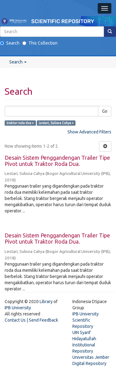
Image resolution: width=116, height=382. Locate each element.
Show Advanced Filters (89, 131)
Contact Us (15, 320)
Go (104, 111)
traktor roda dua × (20, 123)
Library (46, 301)
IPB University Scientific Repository (85, 320)
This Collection (40, 43)
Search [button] (18, 61)
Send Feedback (43, 320)
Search (9, 43)
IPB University (18, 307)
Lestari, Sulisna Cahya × (56, 123)
